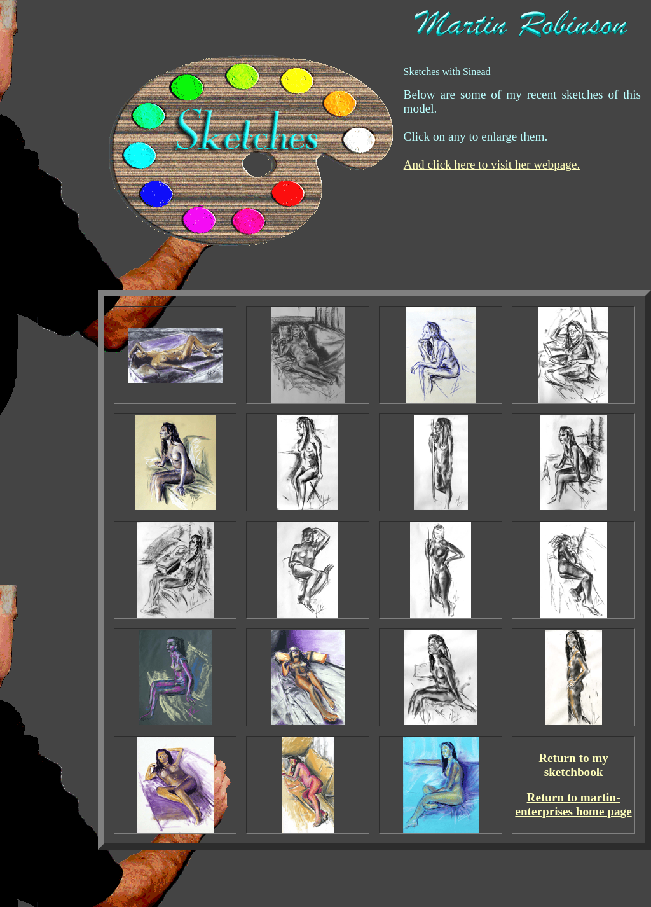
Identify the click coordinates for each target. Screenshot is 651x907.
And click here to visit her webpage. (492, 164)
